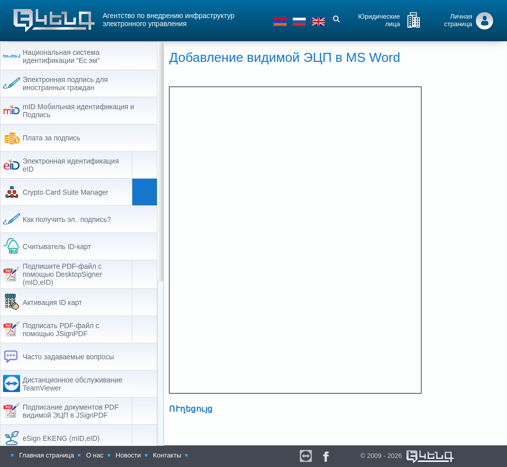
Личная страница (458, 20)
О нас (95, 455)
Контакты (167, 455)
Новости (128, 455)
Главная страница (46, 455)
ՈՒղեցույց (207, 409)
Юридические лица (379, 20)
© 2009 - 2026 (407, 456)
